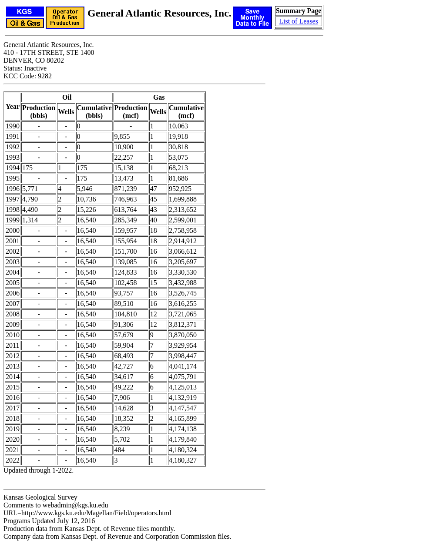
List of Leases (298, 21)
